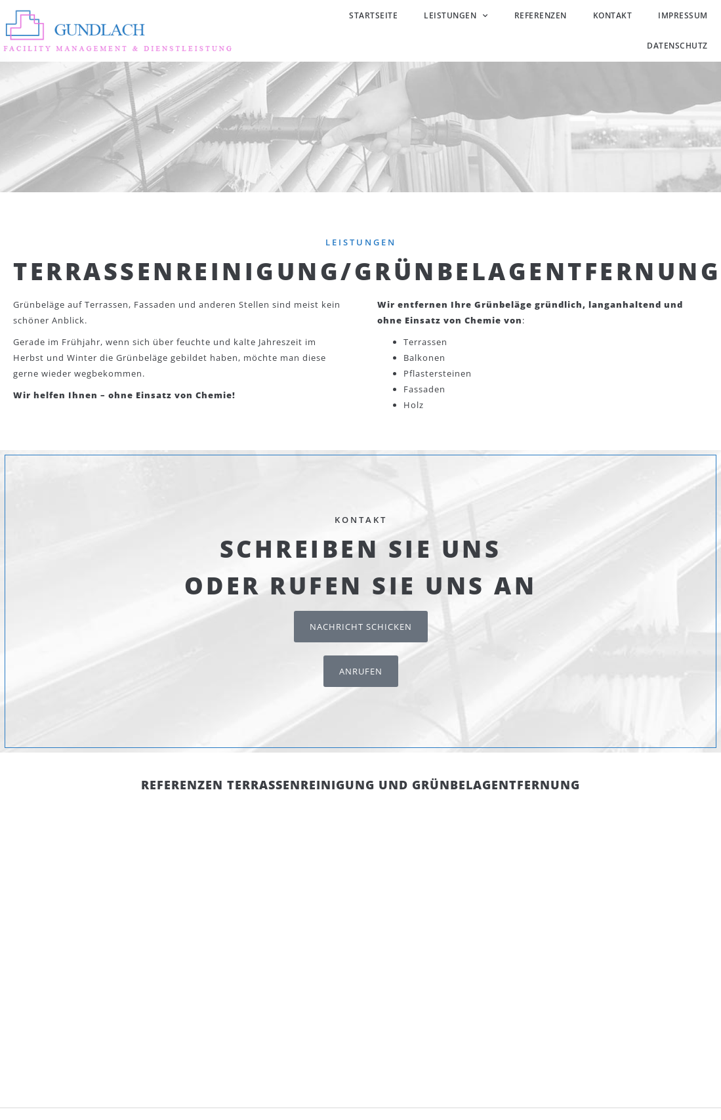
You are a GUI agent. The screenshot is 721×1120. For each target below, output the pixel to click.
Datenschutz (677, 45)
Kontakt (612, 15)
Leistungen (456, 16)
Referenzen (540, 15)
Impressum (683, 15)
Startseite (373, 15)
